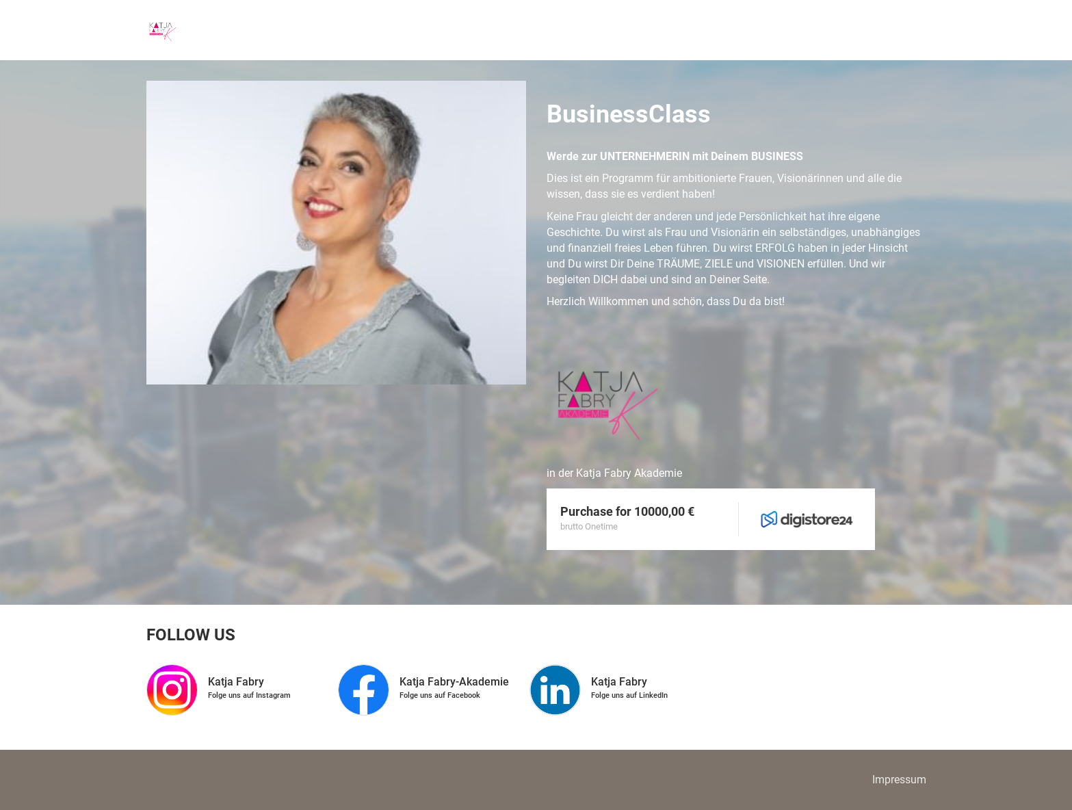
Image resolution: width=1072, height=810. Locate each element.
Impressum (899, 779)
